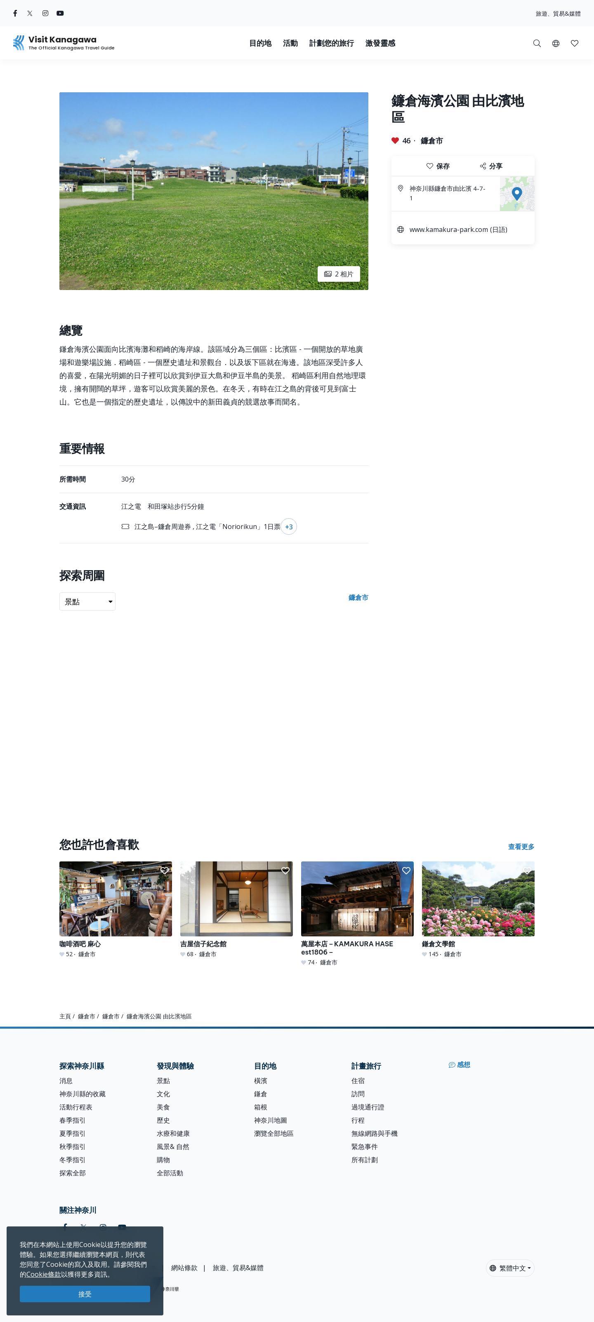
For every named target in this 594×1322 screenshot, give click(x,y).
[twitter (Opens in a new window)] (30, 13)
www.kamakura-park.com (449, 229)
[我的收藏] (574, 42)
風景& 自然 (173, 1146)
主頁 (65, 1016)
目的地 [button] (260, 43)
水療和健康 (173, 1133)
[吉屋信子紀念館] (236, 909)
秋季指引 (72, 1146)
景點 (163, 1080)
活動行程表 (75, 1106)
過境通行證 (367, 1106)
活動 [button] (290, 43)
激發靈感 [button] (380, 43)
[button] (556, 42)
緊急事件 (364, 1146)
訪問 (358, 1093)
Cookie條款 (43, 1274)
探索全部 (72, 1172)
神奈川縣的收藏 (82, 1093)
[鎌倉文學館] (478, 909)
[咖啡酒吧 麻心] (115, 909)
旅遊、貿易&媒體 (558, 13)
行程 (358, 1120)
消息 (66, 1080)
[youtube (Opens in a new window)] (60, 13)
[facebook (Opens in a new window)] (15, 13)
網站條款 (184, 1267)
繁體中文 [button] (508, 1268)
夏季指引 (72, 1133)
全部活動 (170, 1172)
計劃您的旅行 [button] (331, 43)
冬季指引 (72, 1159)
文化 (163, 1093)
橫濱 (260, 1080)
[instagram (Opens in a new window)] (45, 13)
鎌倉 (260, 1093)
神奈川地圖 (270, 1120)
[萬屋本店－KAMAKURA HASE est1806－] (357, 913)
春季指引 (72, 1120)
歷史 (163, 1120)
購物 (163, 1159)
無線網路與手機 (374, 1133)
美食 (163, 1106)
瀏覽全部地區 (274, 1133)
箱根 (260, 1106)
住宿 (358, 1080)
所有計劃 (364, 1159)
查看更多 (521, 846)
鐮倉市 (432, 140)
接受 (85, 1294)
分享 (491, 166)
